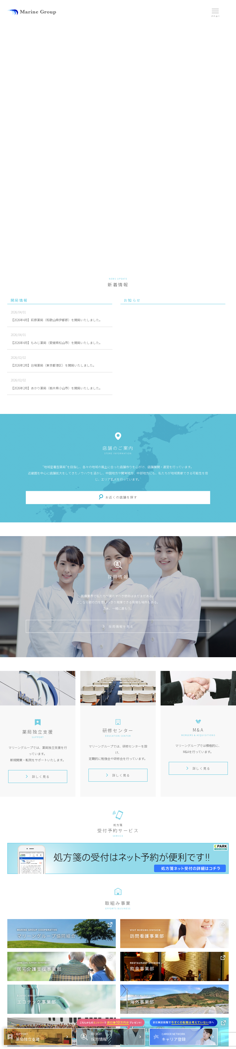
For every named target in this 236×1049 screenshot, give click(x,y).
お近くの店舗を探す (121, 497)
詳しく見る (38, 776)
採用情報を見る (118, 626)
